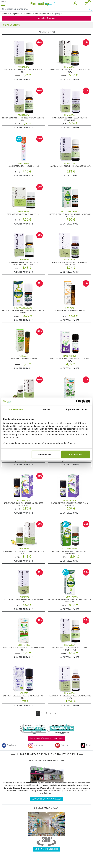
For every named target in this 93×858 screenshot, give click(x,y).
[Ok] (91, 9)
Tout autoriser (75, 454)
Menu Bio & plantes (46, 18)
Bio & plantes (15, 14)
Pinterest (61, 745)
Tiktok (86, 745)
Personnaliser (46, 454)
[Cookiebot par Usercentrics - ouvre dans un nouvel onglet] (78, 402)
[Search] (44, 9)
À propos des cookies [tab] (76, 409)
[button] (75, 3)
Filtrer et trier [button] (46, 32)
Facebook (9, 745)
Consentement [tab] (16, 409)
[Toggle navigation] (3, 3)
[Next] (55, 713)
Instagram (35, 745)
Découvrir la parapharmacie (46, 799)
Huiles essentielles (42, 14)
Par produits (27, 14)
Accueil (4, 14)
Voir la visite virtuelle (46, 849)
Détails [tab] (46, 409)
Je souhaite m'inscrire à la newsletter (46, 738)
